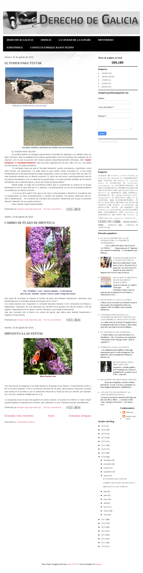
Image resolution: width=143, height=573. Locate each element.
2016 (103, 523)
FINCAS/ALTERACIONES (108, 190)
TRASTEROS (129, 212)
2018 (103, 457)
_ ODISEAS (106, 80)
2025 (103, 430)
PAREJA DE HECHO (127, 203)
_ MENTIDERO (107, 76)
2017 (103, 519)
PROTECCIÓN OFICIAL (108, 207)
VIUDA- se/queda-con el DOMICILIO (120, 218)
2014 (103, 531)
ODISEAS (46, 40)
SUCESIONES (131, 210)
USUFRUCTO (104, 214)
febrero (107, 511)
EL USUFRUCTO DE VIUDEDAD (115, 332)
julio (105, 491)
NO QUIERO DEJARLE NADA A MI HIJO (119, 379)
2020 (103, 449)
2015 (103, 527)
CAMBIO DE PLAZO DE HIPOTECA (30, 222)
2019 (103, 453)
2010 (103, 546)
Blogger (98, 564)
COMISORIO (115, 178)
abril (105, 503)
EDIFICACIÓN (115, 188)
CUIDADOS (107, 181)
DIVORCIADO (115, 183)
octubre (107, 468)
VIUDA (101, 218)
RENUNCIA (129, 207)
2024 (103, 434)
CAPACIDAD (102, 178)
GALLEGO (126, 190)
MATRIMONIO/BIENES (125, 200)
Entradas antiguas (80, 415)
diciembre (108, 460)
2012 (103, 539)
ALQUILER (102, 176)
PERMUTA (116, 205)
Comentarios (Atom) (26, 422)
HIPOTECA (120, 197)
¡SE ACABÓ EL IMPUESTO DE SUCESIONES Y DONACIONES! (125, 279)
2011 (103, 542)
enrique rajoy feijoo (131, 417)
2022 (103, 441)
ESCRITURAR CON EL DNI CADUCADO (123, 363)
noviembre (108, 464)
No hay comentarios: (53, 209)
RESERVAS (102, 210)
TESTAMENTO (110, 212)
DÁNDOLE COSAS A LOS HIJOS (115, 347)
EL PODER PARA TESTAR (23, 63)
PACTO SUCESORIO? (106, 203)
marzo (106, 507)
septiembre (108, 472)
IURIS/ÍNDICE (15, 47)
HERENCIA (116, 193)
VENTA (119, 215)
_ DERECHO (106, 73)
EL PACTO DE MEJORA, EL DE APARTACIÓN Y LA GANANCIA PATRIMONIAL (115, 240)
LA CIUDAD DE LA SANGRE (75, 40)
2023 (103, 437)
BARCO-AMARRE (128, 176)
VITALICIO (130, 215)
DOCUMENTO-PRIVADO (124, 186)
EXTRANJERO (129, 188)
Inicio (51, 415)
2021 (103, 445)
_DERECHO (106, 87)
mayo (106, 499)
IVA (133, 198)
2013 (103, 535)
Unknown (129, 412)
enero (106, 514)
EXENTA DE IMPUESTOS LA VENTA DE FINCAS (124, 259)
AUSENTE (114, 176)
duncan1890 (73, 564)
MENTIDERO (105, 40)
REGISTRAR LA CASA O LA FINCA (116, 300)
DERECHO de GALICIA (20, 40)
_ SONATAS (106, 83)
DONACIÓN (102, 188)
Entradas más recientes (19, 415)
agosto (106, 475)
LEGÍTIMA (103, 200)
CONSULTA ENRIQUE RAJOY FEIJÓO (52, 47)
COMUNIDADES (130, 178)
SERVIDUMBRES (116, 210)
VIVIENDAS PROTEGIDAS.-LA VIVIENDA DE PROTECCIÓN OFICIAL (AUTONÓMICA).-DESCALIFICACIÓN (118, 317)
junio (106, 495)
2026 (103, 426)
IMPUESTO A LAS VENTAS (24, 333)
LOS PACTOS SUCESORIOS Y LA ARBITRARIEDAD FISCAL (115, 393)
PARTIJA (102, 205)
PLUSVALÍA (129, 205)
